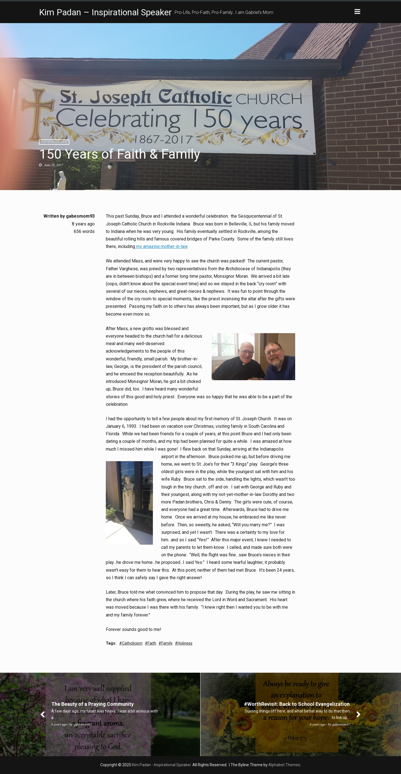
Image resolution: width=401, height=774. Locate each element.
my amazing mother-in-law (161, 246)
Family (167, 643)
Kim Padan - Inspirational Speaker (161, 765)
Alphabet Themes (284, 765)
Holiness (185, 643)
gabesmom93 (80, 216)
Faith (152, 643)
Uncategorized (54, 142)
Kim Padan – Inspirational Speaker (105, 12)
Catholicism (132, 643)
